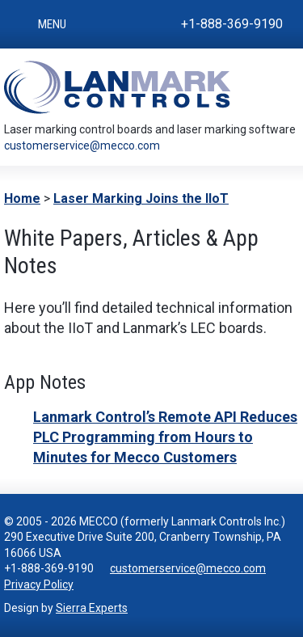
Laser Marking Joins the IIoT (141, 198)
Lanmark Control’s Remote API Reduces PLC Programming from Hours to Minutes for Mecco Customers (165, 437)
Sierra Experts (92, 607)
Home (22, 198)
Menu (52, 24)
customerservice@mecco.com (82, 145)
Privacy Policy (39, 584)
